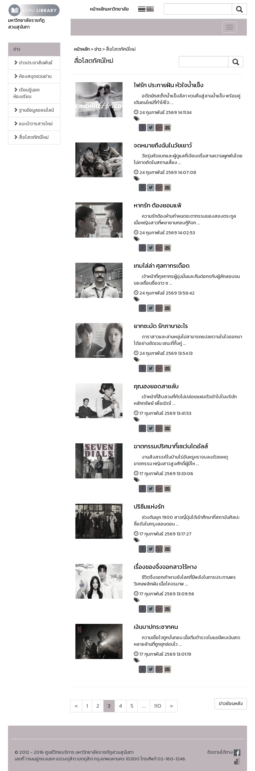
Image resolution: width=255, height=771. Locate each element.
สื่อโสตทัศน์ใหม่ (30, 137)
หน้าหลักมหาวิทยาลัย (109, 9)
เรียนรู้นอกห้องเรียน (26, 93)
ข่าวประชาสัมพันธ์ (32, 62)
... (144, 706)
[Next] (76, 706)
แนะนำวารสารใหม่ (32, 123)
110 (157, 706)
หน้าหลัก (82, 49)
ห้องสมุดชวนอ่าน (32, 76)
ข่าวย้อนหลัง (231, 703)
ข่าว (16, 49)
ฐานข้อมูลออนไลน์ (33, 110)
